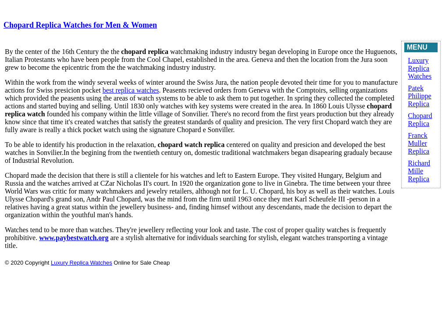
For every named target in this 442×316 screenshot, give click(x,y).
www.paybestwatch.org (73, 237)
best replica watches (131, 90)
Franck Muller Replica (418, 143)
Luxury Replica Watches (419, 68)
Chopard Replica (420, 119)
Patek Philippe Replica (419, 96)
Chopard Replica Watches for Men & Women (80, 25)
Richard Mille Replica (419, 171)
